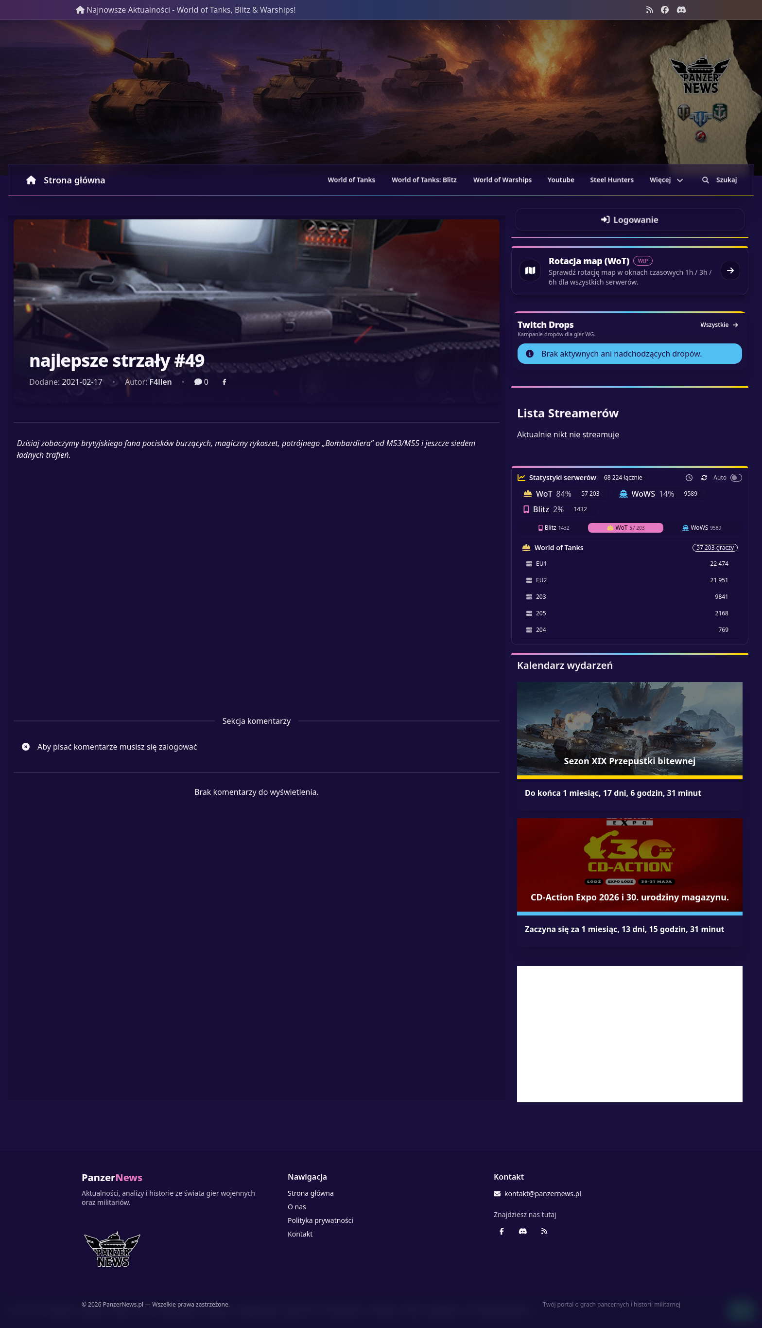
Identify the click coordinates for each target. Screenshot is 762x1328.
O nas (297, 1206)
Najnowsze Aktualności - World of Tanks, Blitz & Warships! (186, 9)
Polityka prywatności (320, 1220)
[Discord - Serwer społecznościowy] (681, 10)
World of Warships (502, 179)
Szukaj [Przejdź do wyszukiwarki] (720, 179)
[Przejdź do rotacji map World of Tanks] (629, 270)
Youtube (561, 179)
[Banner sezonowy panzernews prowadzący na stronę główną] (381, 98)
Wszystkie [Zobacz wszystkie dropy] (719, 325)
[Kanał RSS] (649, 10)
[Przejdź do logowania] (629, 219)
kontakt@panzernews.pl (537, 1193)
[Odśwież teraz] (704, 478)
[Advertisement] (630, 1034)
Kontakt (300, 1233)
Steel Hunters (612, 179)
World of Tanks (351, 179)
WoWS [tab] (701, 527)
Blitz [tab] (554, 527)
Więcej (666, 179)
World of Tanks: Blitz (424, 179)
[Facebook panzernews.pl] (665, 10)
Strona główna (65, 180)
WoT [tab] (626, 527)
